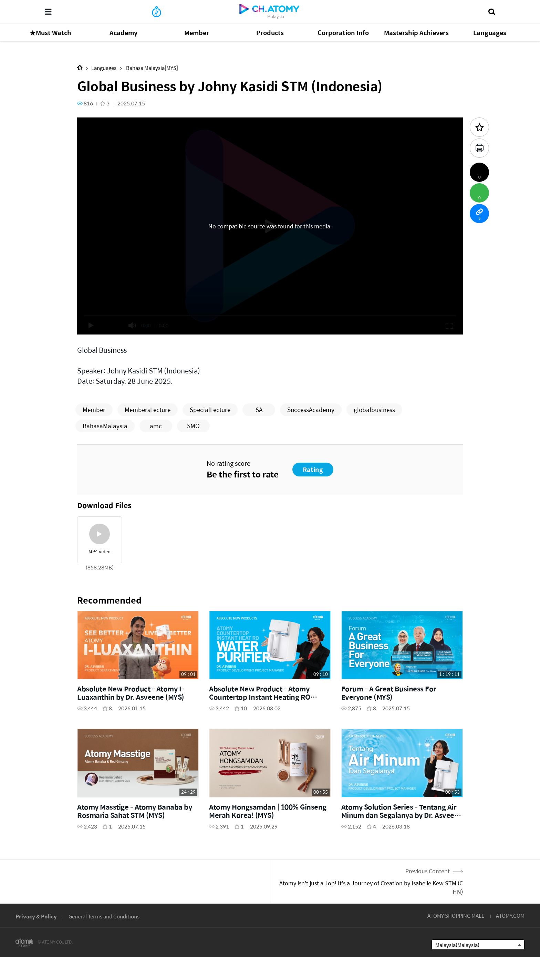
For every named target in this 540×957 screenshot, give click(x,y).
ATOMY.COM (510, 915)
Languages (103, 68)
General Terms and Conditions (104, 916)
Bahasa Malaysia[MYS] (151, 68)
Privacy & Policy (36, 916)
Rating (313, 469)
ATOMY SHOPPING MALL (455, 915)
